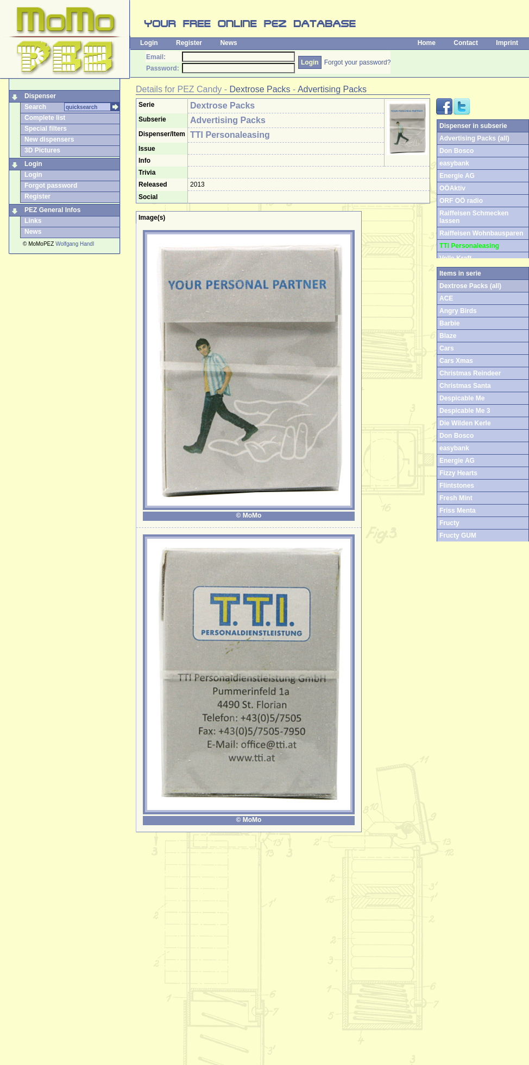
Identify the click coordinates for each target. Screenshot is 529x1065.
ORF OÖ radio (461, 201)
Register (189, 43)
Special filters (45, 128)
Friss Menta (457, 510)
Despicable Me (461, 398)
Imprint (507, 43)
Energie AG (457, 176)
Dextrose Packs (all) (470, 286)
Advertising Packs (332, 89)
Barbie (449, 323)
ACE (446, 298)
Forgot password (50, 185)
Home (427, 43)
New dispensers (49, 139)
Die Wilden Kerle (465, 423)
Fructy (449, 523)
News (228, 43)
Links (32, 221)
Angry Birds (458, 311)
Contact (466, 43)
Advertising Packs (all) (474, 138)
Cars (446, 348)
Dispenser (40, 96)
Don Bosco (456, 151)
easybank (454, 163)
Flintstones (456, 485)
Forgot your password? (357, 62)
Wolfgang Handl (74, 244)
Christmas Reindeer (470, 373)
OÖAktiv (452, 188)
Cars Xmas (456, 361)
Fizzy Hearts (458, 473)
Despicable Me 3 (464, 410)
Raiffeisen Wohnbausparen (481, 233)
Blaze (447, 336)
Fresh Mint (456, 498)
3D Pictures (42, 150)
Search (35, 107)
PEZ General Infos (52, 210)
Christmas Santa (465, 386)
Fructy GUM (457, 535)
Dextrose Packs (260, 89)
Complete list (44, 118)
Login (149, 43)
